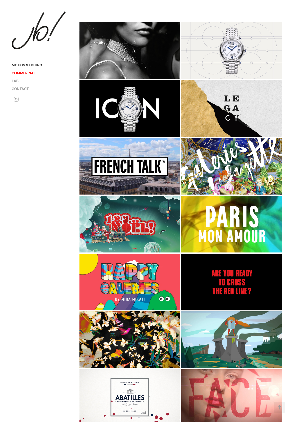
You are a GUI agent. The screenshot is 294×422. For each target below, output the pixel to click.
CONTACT (20, 89)
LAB (15, 81)
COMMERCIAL (24, 73)
